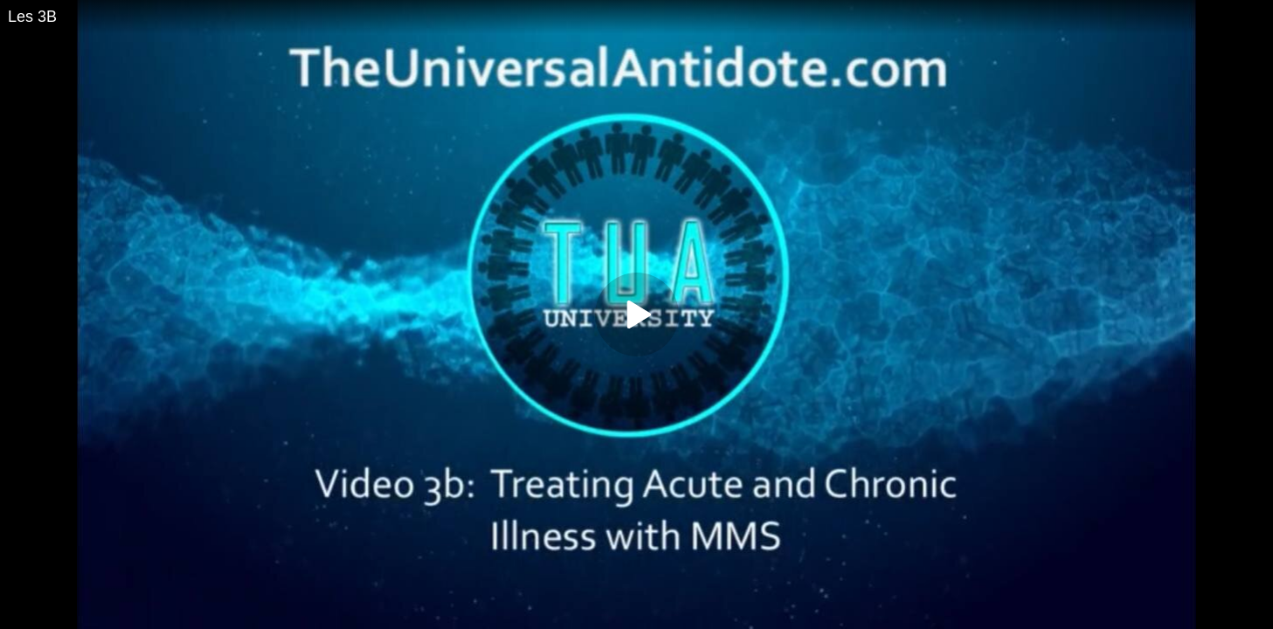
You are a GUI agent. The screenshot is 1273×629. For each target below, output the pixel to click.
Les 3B (32, 16)
